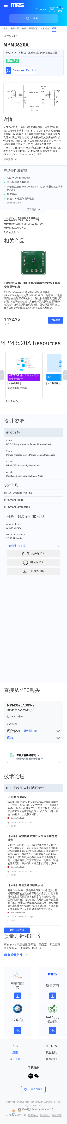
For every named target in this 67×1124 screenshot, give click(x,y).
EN (37, 9)
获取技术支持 (17, 930)
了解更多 (55, 320)
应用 (15, 1052)
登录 (52, 10)
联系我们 (51, 1059)
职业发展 (51, 1052)
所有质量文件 (15, 955)
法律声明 (57, 1115)
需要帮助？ (32, 1089)
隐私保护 (33, 1115)
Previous (2, 375)
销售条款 (45, 1115)
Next (65, 375)
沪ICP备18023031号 (15, 1115)
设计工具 (15, 1059)
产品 (15, 1046)
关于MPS (51, 1046)
